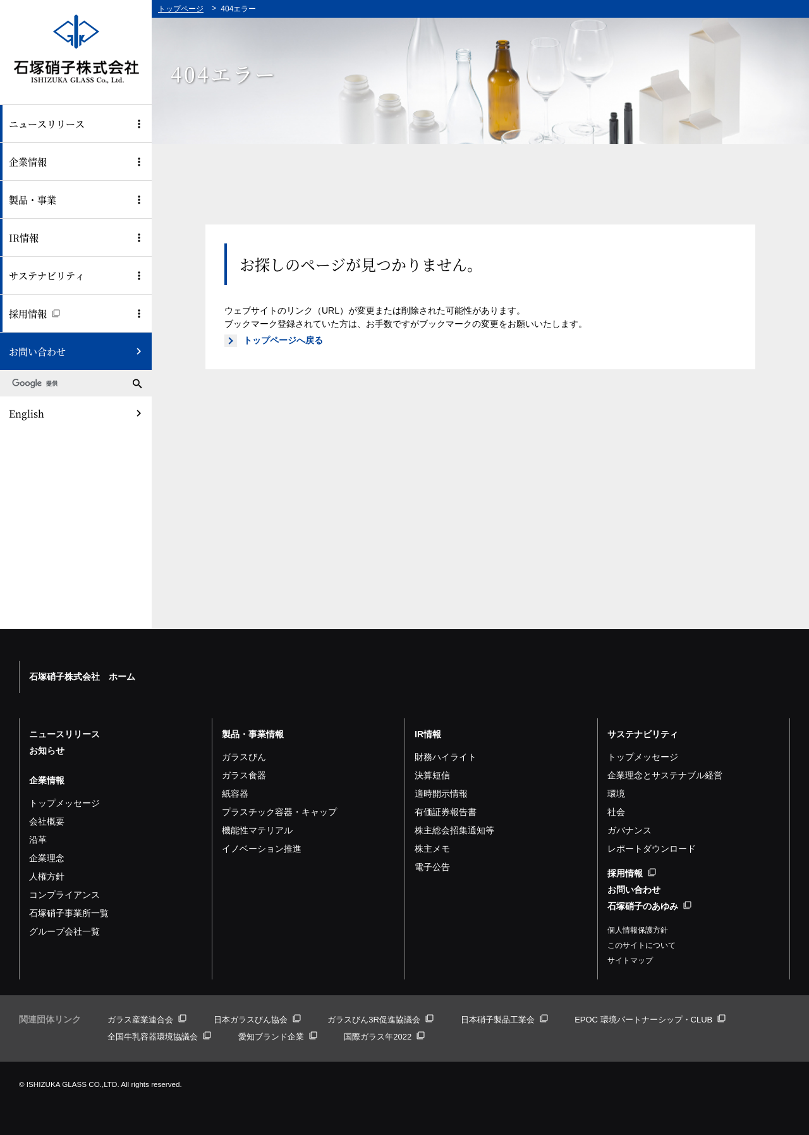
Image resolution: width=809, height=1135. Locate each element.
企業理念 (46, 858)
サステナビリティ (47, 275)
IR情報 (24, 237)
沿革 (38, 840)
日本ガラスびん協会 (257, 1019)
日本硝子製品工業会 (504, 1019)
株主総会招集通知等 (454, 830)
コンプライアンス (64, 895)
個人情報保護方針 (637, 930)
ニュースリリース (47, 123)
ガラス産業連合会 (146, 1019)
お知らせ (46, 750)
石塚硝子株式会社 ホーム (82, 677)
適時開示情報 (441, 793)
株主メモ (432, 849)
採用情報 (34, 313)
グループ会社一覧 (64, 931)
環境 (616, 793)
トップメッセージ (64, 803)
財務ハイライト (446, 757)
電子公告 (432, 867)
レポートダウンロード (651, 849)
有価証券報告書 (446, 812)
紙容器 (235, 793)
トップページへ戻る (283, 340)
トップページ (181, 8)
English (26, 413)
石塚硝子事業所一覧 (69, 913)
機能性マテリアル (257, 830)
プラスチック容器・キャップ (279, 812)
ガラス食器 (244, 775)
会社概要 (46, 821)
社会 (616, 812)
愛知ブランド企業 (277, 1036)
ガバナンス (629, 830)
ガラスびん (244, 757)
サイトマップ (630, 960)
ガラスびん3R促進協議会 (380, 1019)
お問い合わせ (37, 351)
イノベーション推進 (261, 849)
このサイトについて (641, 945)
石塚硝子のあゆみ (649, 906)
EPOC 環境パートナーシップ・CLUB (650, 1019)
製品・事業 (32, 199)
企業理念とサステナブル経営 (664, 775)
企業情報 (28, 161)
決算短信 (432, 775)
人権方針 (46, 876)
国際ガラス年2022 (384, 1036)
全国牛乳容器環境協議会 (159, 1036)
